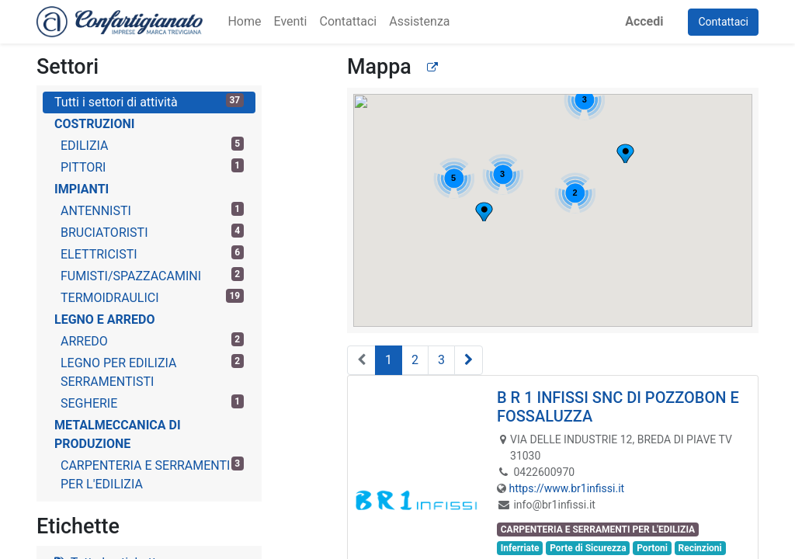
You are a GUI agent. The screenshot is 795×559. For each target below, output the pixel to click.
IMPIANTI (81, 189)
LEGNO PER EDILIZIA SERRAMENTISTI (152, 371)
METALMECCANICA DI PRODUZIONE (117, 434)
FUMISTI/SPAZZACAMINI (152, 275)
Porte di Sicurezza (588, 548)
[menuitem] (244, 21)
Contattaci (723, 22)
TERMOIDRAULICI (152, 297)
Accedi (644, 21)
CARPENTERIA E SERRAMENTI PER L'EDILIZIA (152, 474)
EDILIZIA (152, 145)
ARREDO (152, 340)
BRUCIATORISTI (152, 232)
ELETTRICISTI (152, 253)
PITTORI (152, 166)
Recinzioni (699, 548)
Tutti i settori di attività (149, 101)
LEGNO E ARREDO (104, 319)
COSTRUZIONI (94, 123)
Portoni (652, 548)
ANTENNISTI (152, 210)
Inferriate (520, 548)
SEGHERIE (152, 402)
